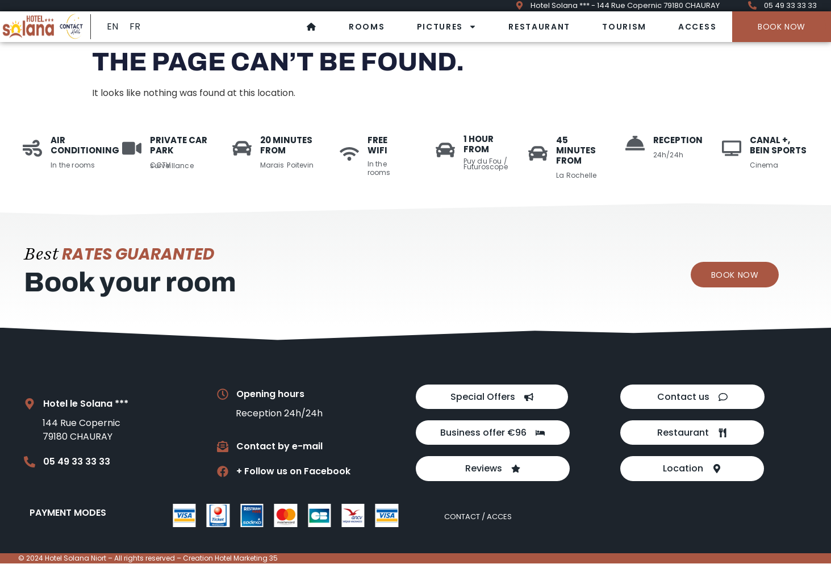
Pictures (447, 26)
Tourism (624, 26)
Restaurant (539, 26)
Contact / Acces (478, 521)
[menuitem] (112, 27)
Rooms (367, 26)
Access (697, 26)
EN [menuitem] (112, 26)
